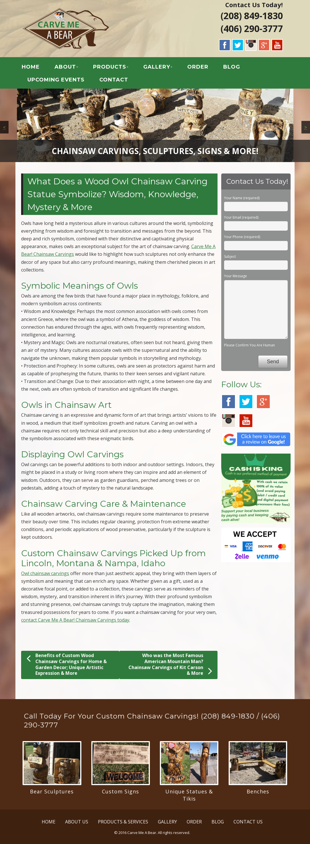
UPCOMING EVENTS (55, 80)
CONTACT (113, 80)
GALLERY (156, 67)
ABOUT (65, 67)
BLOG (231, 67)
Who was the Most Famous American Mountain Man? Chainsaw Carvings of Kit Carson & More (170, 664)
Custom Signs (120, 791)
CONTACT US (248, 822)
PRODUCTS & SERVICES (123, 822)
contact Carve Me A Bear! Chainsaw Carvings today (75, 620)
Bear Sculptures (52, 791)
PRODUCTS (109, 67)
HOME (31, 67)
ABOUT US (76, 822)
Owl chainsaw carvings (45, 573)
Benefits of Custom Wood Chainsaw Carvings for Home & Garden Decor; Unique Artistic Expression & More (67, 664)
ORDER (197, 67)
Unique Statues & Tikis (189, 795)
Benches (258, 791)
